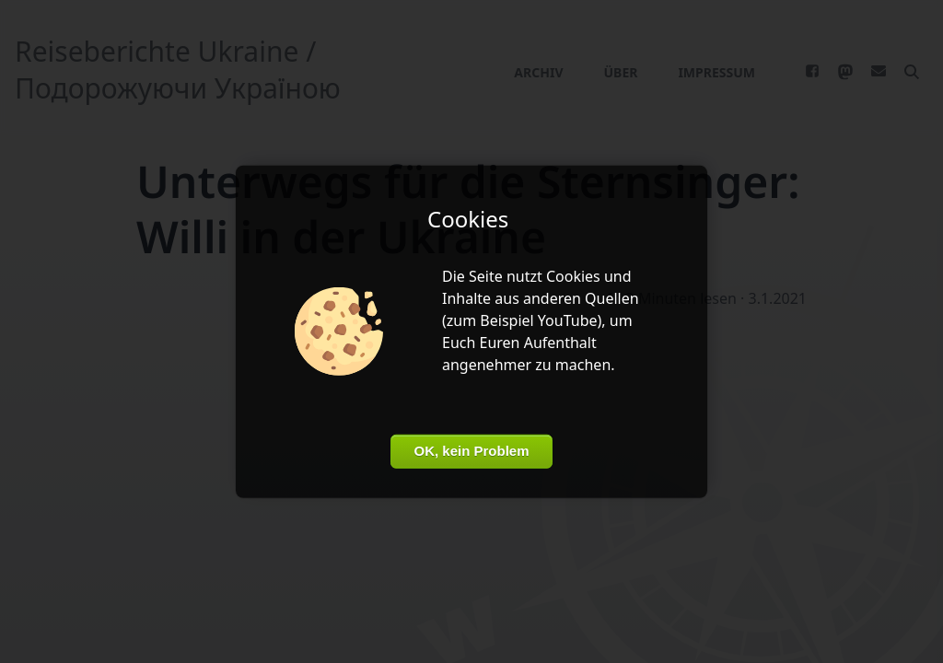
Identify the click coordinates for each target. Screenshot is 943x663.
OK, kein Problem (471, 451)
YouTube (568, 320)
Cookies (573, 276)
